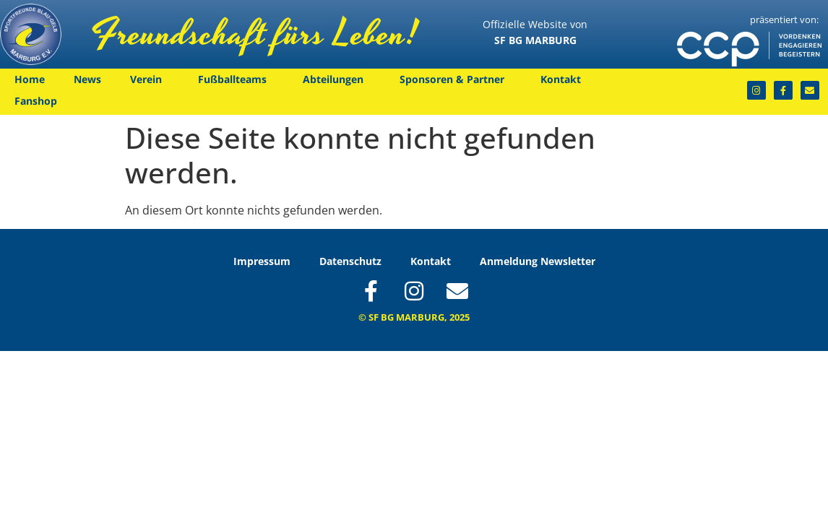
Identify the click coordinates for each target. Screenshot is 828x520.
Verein (149, 79)
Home (29, 79)
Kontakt (564, 79)
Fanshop (35, 101)
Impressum (261, 261)
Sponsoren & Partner (456, 79)
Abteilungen (337, 79)
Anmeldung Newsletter (537, 261)
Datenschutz (350, 261)
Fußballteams (236, 79)
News (87, 79)
